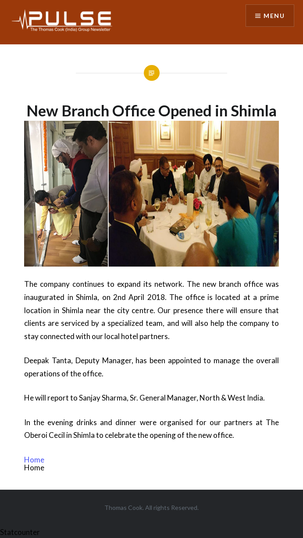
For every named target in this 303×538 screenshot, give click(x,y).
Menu (274, 15)
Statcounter (20, 532)
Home (34, 459)
